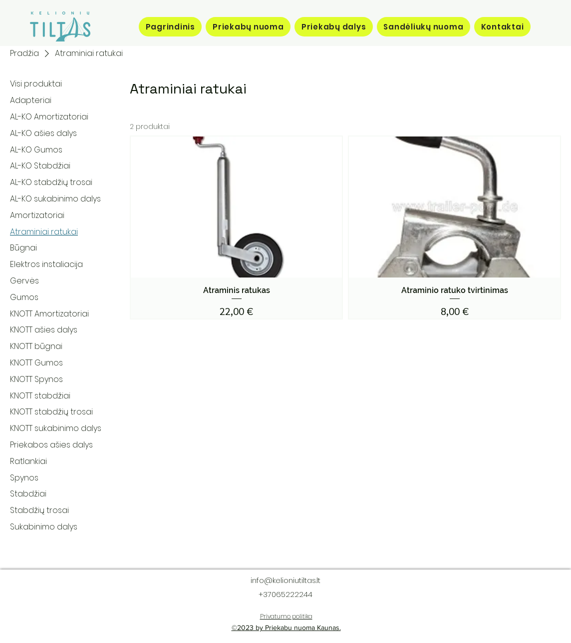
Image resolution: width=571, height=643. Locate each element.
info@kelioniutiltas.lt (285, 580)
